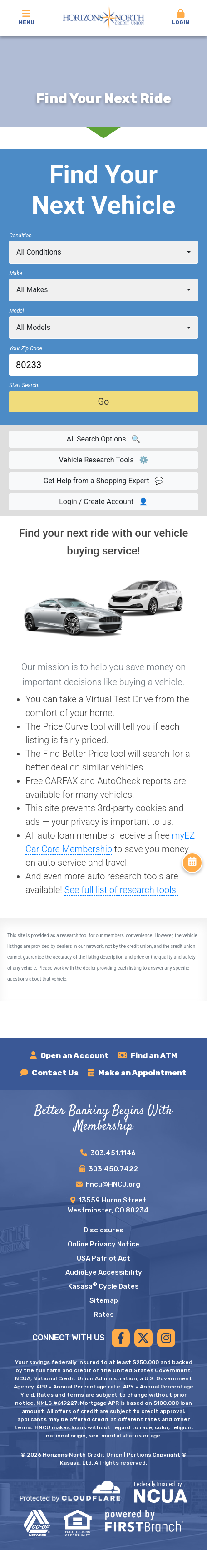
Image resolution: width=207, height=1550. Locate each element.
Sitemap (103, 1300)
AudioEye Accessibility (103, 1272)
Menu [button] (26, 17)
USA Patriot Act (103, 1258)
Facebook (121, 1338)
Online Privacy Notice (103, 1244)
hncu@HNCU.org (113, 1184)
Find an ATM (153, 1055)
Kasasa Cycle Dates (103, 1286)
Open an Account (74, 1055)
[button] (180, 17)
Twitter (143, 1338)
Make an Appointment (142, 1072)
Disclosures (103, 1230)
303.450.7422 (113, 1169)
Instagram (166, 1338)
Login (180, 17)
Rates (104, 1314)
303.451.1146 (113, 1153)
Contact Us (55, 1072)
